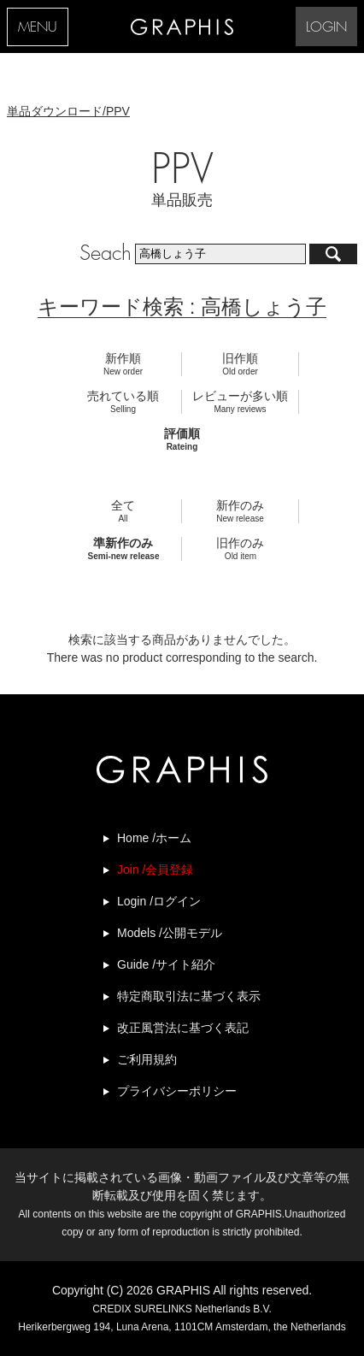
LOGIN (326, 28)
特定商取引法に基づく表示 (189, 996)
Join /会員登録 (155, 869)
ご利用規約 (147, 1059)
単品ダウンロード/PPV (68, 111)
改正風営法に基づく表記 (183, 1028)
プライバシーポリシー (177, 1091)
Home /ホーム (154, 838)
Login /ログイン (159, 901)
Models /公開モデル (169, 933)
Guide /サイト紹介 (166, 964)
